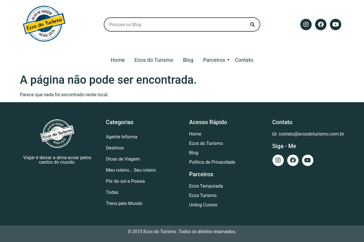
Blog (188, 60)
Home (118, 60)
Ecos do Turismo (154, 60)
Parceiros (215, 60)
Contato (244, 60)
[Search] (252, 24)
